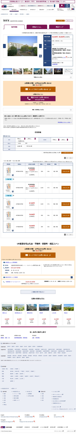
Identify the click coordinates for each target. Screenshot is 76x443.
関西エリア (14, 388)
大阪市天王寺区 (51, 349)
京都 (5, 395)
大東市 (54, 352)
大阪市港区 (37, 349)
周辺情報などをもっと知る (64, 122)
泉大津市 (45, 355)
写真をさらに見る (38, 77)
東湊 (6, 337)
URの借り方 (29, 391)
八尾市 (45, 352)
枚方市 (41, 352)
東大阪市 (64, 352)
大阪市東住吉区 (61, 351)
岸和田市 (40, 355)
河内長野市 (60, 355)
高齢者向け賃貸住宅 (57, 396)
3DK (26, 143)
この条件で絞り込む (67, 152)
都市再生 (52, 427)
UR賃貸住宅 (27, 427)
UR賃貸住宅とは (16, 391)
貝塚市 (50, 355)
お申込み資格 (31, 395)
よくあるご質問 (56, 391)
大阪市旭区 (32, 351)
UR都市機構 (19, 427)
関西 (11, 14)
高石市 (14, 357)
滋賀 (5, 393)
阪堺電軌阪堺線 (18, 337)
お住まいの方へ (57, 406)
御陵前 (2, 337)
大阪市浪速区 (59, 349)
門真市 (59, 352)
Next (40, 46)
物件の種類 (16, 398)
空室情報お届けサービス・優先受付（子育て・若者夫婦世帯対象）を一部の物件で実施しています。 (38, 1)
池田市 (13, 346)
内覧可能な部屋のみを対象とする (51, 152)
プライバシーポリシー (58, 431)
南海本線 (25, 337)
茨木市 (25, 346)
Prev (4, 46)
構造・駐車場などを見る (38, 109)
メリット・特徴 (17, 393)
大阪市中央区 (31, 352)
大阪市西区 (31, 349)
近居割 (18, 146)
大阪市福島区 (17, 349)
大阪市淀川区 (69, 351)
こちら (64, 57)
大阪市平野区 (18, 352)
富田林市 (55, 355)
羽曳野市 (9, 357)
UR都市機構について (62, 427)
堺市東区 (20, 355)
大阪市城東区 (39, 351)
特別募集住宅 (56, 398)
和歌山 (5, 404)
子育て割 (28, 146)
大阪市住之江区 (10, 352)
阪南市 (27, 357)
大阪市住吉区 (54, 351)
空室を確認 (60, 20)
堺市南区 (30, 355)
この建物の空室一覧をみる (37, 292)
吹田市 (17, 346)
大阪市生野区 (25, 351)
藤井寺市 (19, 357)
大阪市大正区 (44, 349)
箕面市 (29, 346)
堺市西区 (25, 355)
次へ (71, 158)
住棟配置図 (54, 64)
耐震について (17, 400)
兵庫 (5, 400)
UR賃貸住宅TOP (4, 14)
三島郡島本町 (39, 346)
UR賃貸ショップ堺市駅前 (11, 262)
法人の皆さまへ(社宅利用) (59, 401)
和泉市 (69, 355)
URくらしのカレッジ (58, 394)
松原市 (65, 355)
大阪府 (16, 14)
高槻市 (21, 346)
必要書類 (30, 393)
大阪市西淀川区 (66, 349)
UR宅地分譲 (35, 427)
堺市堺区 (22, 14)
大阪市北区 (25, 352)
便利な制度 (16, 395)
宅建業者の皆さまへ (57, 403)
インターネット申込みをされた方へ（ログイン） (64, 409)
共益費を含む (21, 141)
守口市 (37, 352)
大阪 (33, 337)
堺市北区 (35, 355)
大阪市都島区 (10, 349)
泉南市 (23, 357)
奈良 (5, 402)
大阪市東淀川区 (10, 351)
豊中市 (8, 346)
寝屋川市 (50, 352)
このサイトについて (71, 431)
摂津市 (33, 346)
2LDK (19, 143)
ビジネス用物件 (44, 427)
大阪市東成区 (18, 351)
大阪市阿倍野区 (46, 351)
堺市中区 (14, 355)
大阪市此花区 (24, 349)
